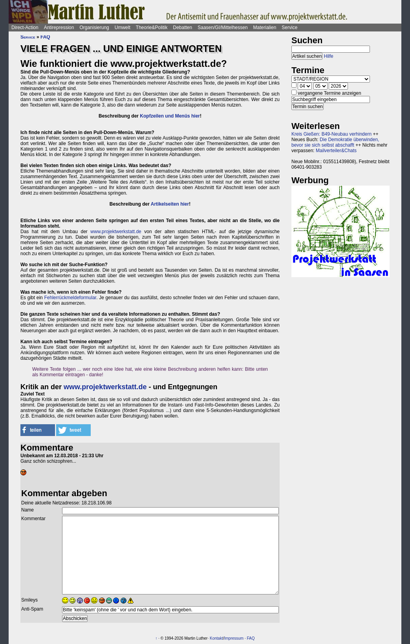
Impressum (233, 638)
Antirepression (59, 27)
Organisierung (94, 27)
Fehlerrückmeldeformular (70, 297)
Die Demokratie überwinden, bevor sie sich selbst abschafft (335, 142)
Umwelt (122, 27)
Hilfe (328, 56)
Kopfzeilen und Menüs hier (170, 116)
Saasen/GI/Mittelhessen (222, 27)
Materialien (264, 27)
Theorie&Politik (152, 27)
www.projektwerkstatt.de (115, 231)
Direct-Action (24, 27)
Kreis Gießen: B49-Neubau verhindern (331, 134)
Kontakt (216, 638)
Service (289, 27)
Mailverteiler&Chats (336, 150)
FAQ (45, 37)
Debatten (182, 27)
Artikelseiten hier (170, 204)
